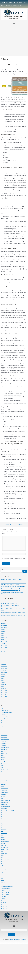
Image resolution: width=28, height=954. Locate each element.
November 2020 (4, 692)
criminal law (3, 761)
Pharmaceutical (4, 853)
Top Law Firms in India (5, 892)
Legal (2, 835)
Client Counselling (4, 735)
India (2, 798)
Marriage (3, 837)
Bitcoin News (3, 720)
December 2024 (4, 625)
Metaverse (3, 843)
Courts (2, 755)
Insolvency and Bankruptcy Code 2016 (8, 810)
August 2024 (3, 629)
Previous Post (8, 524)
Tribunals (3, 898)
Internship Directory (4, 820)
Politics (2, 857)
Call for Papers (3, 726)
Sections (2, 880)
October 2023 (3, 639)
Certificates (3, 733)
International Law (4, 814)
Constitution (3, 745)
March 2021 (3, 684)
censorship (3, 731)
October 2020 (3, 694)
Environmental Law (4, 778)
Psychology (3, 861)
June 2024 (3, 633)
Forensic (2, 786)
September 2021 (4, 672)
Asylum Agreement (4, 718)
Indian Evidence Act (5, 802)
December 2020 (4, 690)
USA (2, 904)
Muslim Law (3, 845)
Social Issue (3, 882)
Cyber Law (3, 767)
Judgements (3, 824)
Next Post (20, 524)
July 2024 (3, 631)
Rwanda (2, 876)
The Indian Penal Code (5, 890)
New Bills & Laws (4, 847)
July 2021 (3, 676)
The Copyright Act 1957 (5, 888)
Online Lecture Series (5, 849)
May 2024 (3, 635)
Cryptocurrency (4, 763)
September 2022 (4, 647)
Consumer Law (4, 749)
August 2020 (3, 698)
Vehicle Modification (5, 908)
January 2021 (3, 688)
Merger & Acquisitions (5, 841)
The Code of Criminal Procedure (7, 886)
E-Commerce (3, 773)
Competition (3, 741)
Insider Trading (4, 808)
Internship (3, 818)
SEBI (2, 878)
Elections (3, 775)
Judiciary (17, 61)
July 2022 (3, 651)
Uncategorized (4, 902)
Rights (2, 872)
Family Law (3, 784)
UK (2, 900)
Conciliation (3, 743)
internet (2, 816)
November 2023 (4, 637)
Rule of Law (3, 874)
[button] (14, 23)
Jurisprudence (3, 829)
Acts (2, 708)
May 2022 (3, 655)
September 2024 (4, 627)
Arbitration (3, 714)
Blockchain (3, 722)
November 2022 (4, 645)
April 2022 (3, 658)
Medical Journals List (5, 612)
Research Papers (4, 867)
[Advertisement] (14, 39)
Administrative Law (12, 61)
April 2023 (3, 643)
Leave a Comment (4, 61)
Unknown (3, 608)
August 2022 (3, 649)
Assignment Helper (4, 602)
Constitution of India (5, 747)
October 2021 (3, 670)
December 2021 (4, 666)
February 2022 (3, 662)
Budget (2, 724)
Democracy (3, 771)
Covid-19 (3, 757)
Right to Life (3, 869)
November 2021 (4, 668)
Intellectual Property (4, 812)
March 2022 (3, 660)
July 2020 (3, 700)
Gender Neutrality (4, 792)
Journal (2, 823)
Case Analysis (3, 728)
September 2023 (4, 641)
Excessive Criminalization (5, 782)
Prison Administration (5, 859)
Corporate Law (4, 753)
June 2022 (3, 653)
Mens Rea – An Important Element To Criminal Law (15, 615)
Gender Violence (4, 794)
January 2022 (3, 664)
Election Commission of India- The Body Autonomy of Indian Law (13, 586)
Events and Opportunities (5, 780)
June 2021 (3, 678)
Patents (2, 851)
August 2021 (3, 674)
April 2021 (3, 682)
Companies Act (4, 737)
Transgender (3, 896)
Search (2, 569)
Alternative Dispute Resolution (6, 712)
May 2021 (3, 680)
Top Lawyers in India (5, 894)
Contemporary (4, 751)
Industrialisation (4, 804)
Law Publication (4, 833)
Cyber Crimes (3, 765)
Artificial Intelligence (5, 716)
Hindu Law (3, 796)
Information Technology (5, 806)
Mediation (3, 839)
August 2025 (3, 623)
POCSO (2, 855)
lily (1, 605)
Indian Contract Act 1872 (6, 800)
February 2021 (3, 686)
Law (2, 831)
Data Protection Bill (4, 769)
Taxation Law (3, 884)
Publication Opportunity (5, 863)
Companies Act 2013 (5, 739)
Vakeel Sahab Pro (4, 906)
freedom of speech (4, 788)
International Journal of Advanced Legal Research (17, 939)
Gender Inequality (4, 790)
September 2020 (4, 696)
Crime (2, 759)
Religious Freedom (4, 865)
